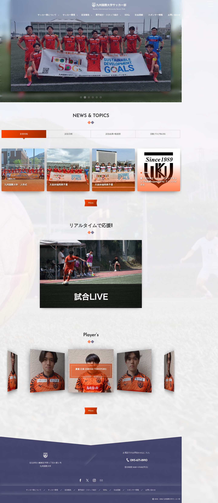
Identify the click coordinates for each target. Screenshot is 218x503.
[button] (81, 97)
